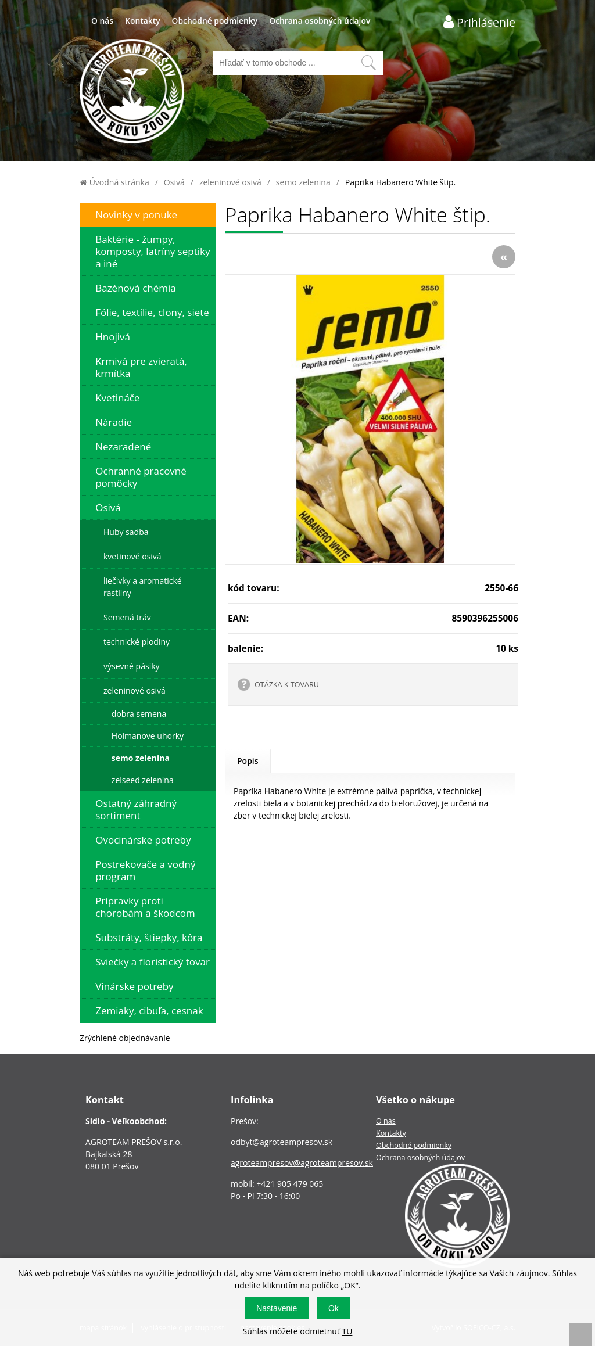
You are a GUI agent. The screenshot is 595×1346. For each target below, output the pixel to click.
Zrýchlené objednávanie (125, 1037)
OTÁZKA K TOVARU (287, 685)
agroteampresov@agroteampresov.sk (302, 1162)
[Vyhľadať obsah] (368, 63)
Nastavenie (276, 1308)
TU (347, 1331)
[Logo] (132, 92)
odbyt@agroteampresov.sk (281, 1141)
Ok (333, 1308)
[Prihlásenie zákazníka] (479, 22)
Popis (248, 760)
